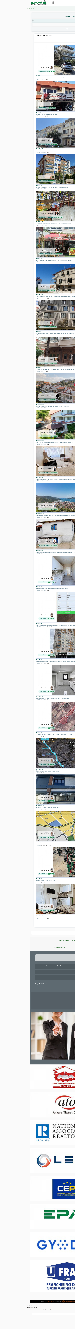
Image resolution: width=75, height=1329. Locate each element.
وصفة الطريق (64, 1004)
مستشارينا (47, 16)
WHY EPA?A (46, 940)
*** (69, 1296)
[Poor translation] (65, 1311)
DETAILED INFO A (29, 947)
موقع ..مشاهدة (63, 996)
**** (65, 1296)
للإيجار (60, 16)
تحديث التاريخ (57, 39)
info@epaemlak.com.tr (61, 978)
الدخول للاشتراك (60, 1301)
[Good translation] (72, 1311)
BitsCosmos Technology (41, 1301)
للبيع (68, 16)
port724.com (21, 1301)
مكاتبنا (37, 16)
